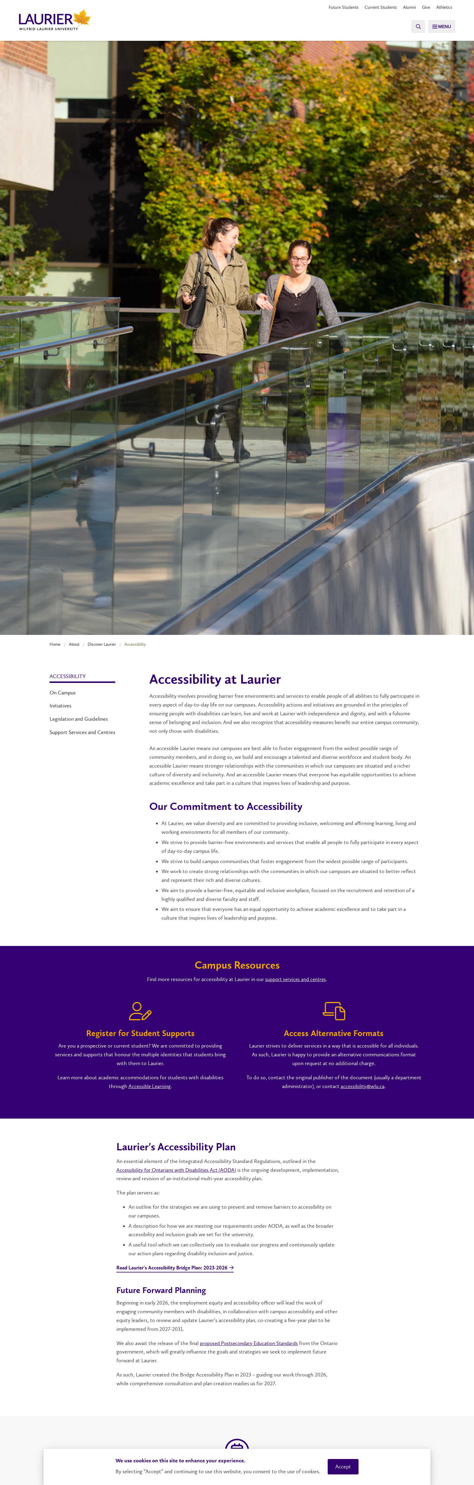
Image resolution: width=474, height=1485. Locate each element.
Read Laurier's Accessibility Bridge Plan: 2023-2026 (176, 1268)
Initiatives (60, 705)
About (74, 644)
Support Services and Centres (82, 732)
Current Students (376, 7)
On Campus (63, 692)
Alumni (406, 7)
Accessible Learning (149, 1086)
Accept (343, 1466)
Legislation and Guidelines (79, 719)
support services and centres (295, 979)
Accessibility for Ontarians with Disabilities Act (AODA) (177, 1170)
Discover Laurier (102, 644)
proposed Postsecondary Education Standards (251, 1343)
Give (423, 7)
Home (55, 644)
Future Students (336, 7)
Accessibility (68, 676)
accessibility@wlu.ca (362, 1086)
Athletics (443, 7)
